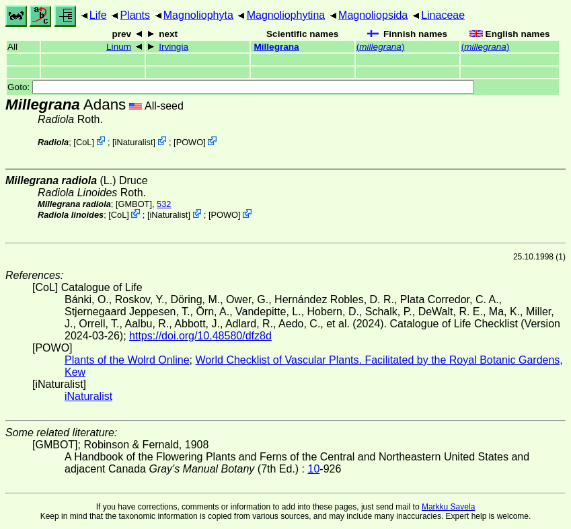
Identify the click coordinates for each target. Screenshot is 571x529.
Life (98, 15)
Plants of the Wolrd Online (127, 360)
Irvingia (173, 47)
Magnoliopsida (373, 15)
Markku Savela (448, 507)
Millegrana (276, 47)
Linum (118, 47)
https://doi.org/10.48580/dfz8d (200, 335)
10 (314, 469)
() (380, 47)
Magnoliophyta (198, 15)
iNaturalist (134, 142)
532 (164, 204)
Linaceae (443, 15)
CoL (83, 142)
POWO (190, 142)
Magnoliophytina (286, 15)
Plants (134, 15)
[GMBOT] (134, 204)
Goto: (240, 87)
